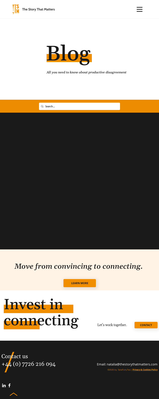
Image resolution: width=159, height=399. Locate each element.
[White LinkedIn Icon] (3, 385)
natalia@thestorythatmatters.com (132, 364)
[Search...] (79, 106)
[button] (139, 9)
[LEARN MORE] (79, 283)
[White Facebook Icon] (9, 385)
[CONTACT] (146, 325)
